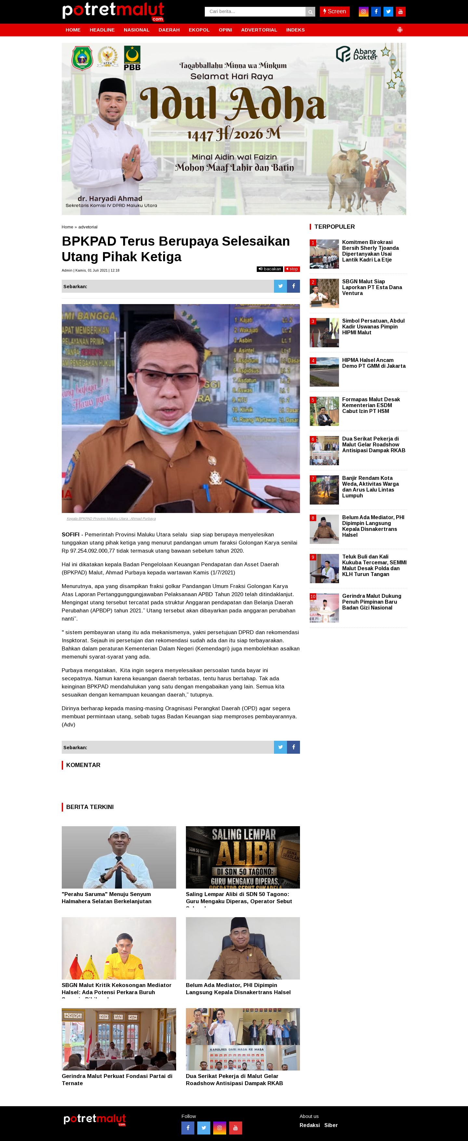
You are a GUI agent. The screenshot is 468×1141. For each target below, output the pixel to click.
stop (292, 268)
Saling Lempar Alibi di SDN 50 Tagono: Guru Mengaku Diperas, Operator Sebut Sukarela (239, 901)
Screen (334, 11)
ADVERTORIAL (259, 29)
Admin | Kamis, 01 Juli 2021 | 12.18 (90, 270)
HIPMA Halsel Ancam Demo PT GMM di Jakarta (374, 363)
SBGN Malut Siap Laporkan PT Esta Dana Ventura (372, 287)
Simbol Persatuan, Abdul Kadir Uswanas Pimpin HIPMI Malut (373, 326)
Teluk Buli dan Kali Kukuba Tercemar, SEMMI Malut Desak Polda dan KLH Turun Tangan (374, 565)
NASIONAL (137, 29)
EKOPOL (199, 29)
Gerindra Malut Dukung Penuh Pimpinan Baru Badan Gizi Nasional (371, 601)
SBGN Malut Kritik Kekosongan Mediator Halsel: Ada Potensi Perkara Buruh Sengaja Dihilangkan (117, 992)
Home (67, 226)
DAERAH (169, 29)
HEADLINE (102, 29)
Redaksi (310, 1125)
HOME (73, 29)
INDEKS (295, 29)
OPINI (225, 29)
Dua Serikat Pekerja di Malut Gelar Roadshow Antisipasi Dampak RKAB (374, 444)
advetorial (88, 226)
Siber (331, 1125)
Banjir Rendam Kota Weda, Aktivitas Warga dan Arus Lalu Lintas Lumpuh (370, 487)
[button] (399, 27)
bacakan (270, 268)
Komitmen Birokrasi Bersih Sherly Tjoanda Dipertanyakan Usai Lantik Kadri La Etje (370, 251)
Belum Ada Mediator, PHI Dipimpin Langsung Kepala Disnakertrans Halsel (373, 526)
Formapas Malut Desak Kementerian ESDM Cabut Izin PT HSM (371, 405)
